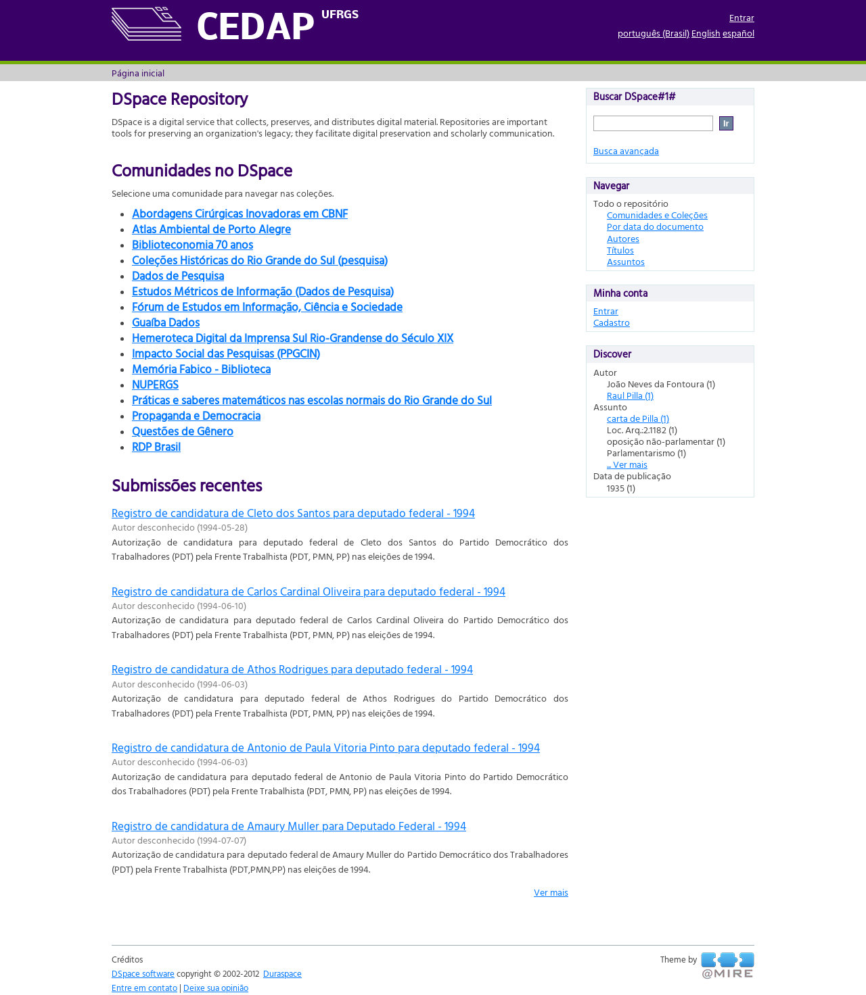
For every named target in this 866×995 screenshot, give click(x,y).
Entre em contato (144, 987)
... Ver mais (627, 464)
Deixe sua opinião (215, 987)
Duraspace (282, 973)
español (738, 33)
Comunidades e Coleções (657, 215)
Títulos (620, 250)
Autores (623, 238)
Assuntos (626, 261)
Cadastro (611, 322)
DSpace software (143, 973)
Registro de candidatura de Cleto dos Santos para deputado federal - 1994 (293, 512)
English (706, 33)
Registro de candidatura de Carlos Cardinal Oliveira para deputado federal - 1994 (308, 591)
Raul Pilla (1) (630, 395)
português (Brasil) (653, 33)
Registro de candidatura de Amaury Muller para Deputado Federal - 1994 (289, 825)
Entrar (741, 17)
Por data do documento (655, 226)
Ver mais (551, 892)
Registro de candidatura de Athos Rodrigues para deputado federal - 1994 (292, 668)
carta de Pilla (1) (638, 418)
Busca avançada (626, 150)
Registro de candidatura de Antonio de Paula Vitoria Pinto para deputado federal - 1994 (326, 747)
